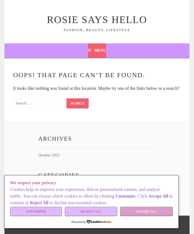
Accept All (146, 211)
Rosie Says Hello (97, 19)
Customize (36, 211)
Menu (100, 50)
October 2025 (49, 155)
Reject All (91, 211)
